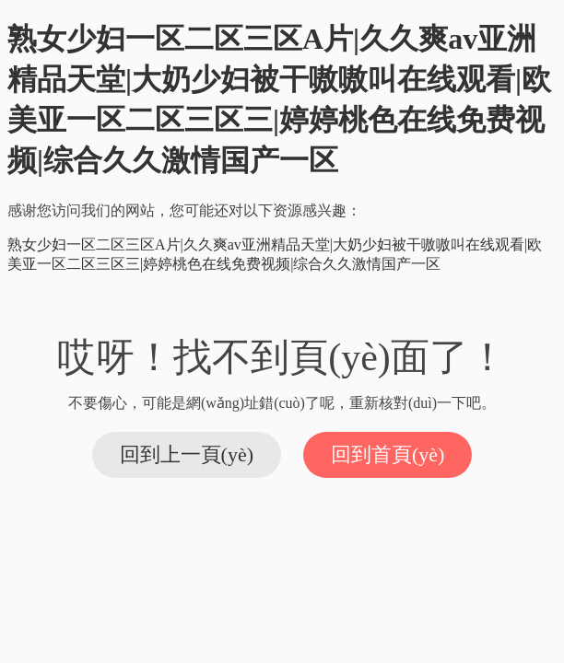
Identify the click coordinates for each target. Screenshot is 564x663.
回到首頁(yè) (387, 454)
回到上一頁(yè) (186, 454)
